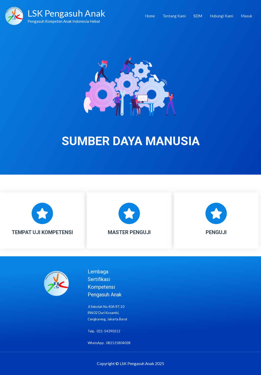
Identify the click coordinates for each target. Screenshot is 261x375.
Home (150, 16)
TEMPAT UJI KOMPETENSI (42, 232)
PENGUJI (216, 232)
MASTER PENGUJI (129, 232)
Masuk (246, 16)
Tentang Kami (174, 16)
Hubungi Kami (221, 16)
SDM (197, 16)
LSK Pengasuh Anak (66, 13)
